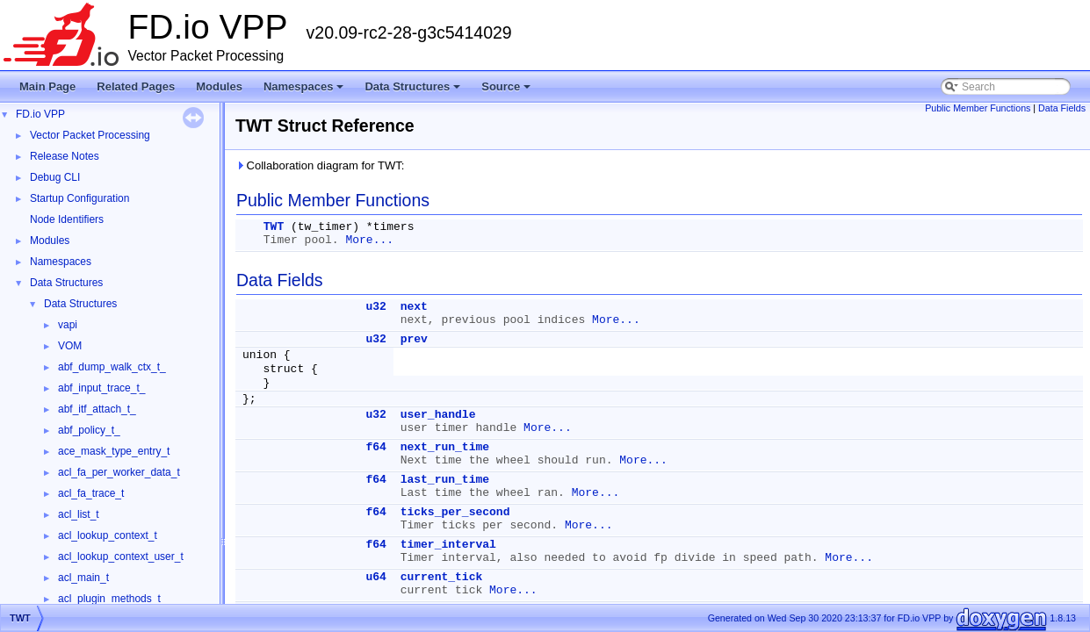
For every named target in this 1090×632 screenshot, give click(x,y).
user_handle (438, 414)
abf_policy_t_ (89, 430)
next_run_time (445, 447)
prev (414, 339)
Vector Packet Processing (90, 135)
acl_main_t (83, 577)
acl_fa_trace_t (91, 493)
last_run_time (445, 479)
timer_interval (448, 544)
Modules (219, 86)
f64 (375, 447)
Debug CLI (55, 177)
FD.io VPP (40, 114)
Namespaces (305, 91)
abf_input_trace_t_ (101, 388)
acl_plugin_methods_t (109, 598)
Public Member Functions (977, 108)
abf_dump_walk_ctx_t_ (112, 367)
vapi (67, 325)
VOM (70, 346)
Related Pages (136, 86)
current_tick (442, 577)
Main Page (47, 86)
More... (369, 240)
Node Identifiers (67, 219)
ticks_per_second (455, 512)
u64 (375, 577)
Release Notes (64, 156)
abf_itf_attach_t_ (97, 409)
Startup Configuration (79, 198)
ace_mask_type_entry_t (114, 451)
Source (507, 91)
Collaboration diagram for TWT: (319, 165)
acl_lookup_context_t (107, 535)
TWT (273, 226)
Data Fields (1062, 108)
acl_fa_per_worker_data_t (119, 472)
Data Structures (414, 91)
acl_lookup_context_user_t (121, 556)
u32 (375, 306)
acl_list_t (78, 514)
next (414, 306)
